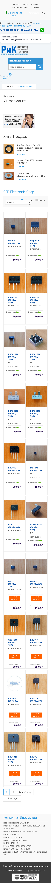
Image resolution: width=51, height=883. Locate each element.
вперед (12, 798)
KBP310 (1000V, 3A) (36, 699)
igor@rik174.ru (29, 30)
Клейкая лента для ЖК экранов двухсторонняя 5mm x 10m (29, 148)
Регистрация (34, 13)
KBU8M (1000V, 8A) (36, 758)
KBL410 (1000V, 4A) (36, 641)
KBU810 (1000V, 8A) (14, 469)
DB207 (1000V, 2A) (36, 582)
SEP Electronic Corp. (25, 86)
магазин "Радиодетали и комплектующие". (20, 24)
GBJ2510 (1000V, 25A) (34, 243)
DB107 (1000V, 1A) (14, 241)
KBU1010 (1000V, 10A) (12, 759)
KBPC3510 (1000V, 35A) (13, 413)
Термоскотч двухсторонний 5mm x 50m (31, 174)
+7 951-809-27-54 (9, 30)
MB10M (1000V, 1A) (36, 469)
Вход (43, 13)
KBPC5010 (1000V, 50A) (35, 413)
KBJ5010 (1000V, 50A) (34, 300)
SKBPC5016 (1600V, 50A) (36, 527)
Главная (7, 86)
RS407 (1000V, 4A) (14, 525)
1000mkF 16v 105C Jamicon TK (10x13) (30, 161)
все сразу (25, 792)
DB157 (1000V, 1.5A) (12, 584)
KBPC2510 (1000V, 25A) (35, 357)
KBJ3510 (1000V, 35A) (12, 300)
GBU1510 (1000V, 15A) (12, 642)
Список (40, 200)
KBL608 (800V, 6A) (13, 699)
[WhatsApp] (42, 30)
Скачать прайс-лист (14, 14)
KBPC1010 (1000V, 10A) (13, 357)
